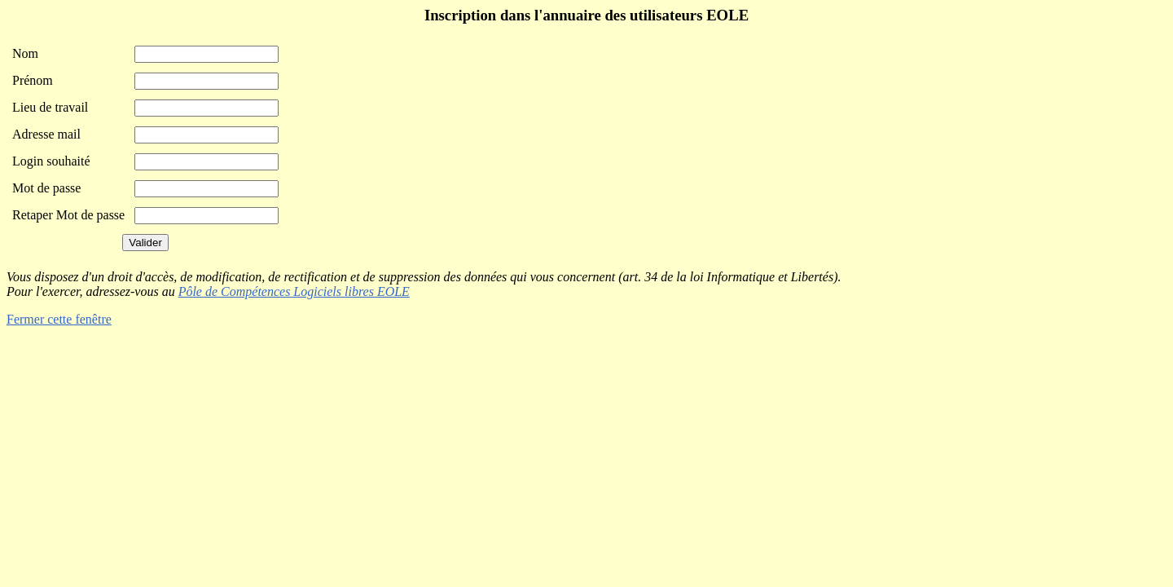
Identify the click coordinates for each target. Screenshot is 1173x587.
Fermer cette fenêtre (59, 319)
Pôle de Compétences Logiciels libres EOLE (294, 291)
